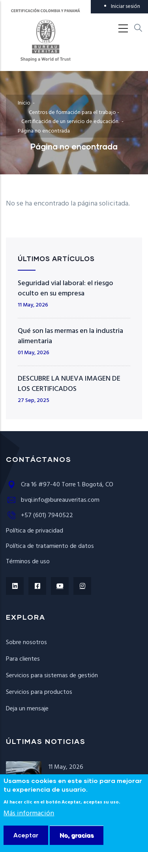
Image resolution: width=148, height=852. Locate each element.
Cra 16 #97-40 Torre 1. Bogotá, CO (59, 485)
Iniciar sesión (125, 6)
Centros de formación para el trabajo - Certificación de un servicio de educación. (70, 117)
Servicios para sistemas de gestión (52, 676)
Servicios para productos (39, 692)
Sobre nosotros (26, 642)
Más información (29, 826)
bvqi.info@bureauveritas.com (52, 500)
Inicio (24, 103)
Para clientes (23, 659)
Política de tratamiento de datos (50, 546)
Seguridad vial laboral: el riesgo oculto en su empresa (65, 288)
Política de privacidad (34, 531)
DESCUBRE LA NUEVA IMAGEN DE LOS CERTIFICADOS (69, 384)
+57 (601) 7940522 (39, 515)
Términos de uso (28, 562)
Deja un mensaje (27, 709)
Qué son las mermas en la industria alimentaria (70, 336)
